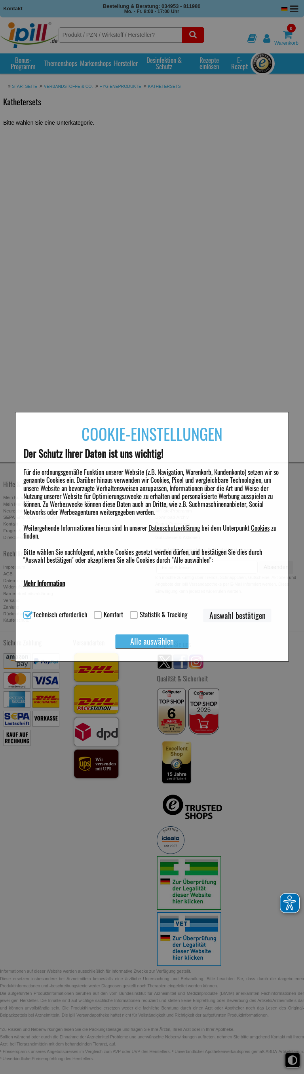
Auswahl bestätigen (237, 615)
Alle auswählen (152, 641)
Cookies (260, 528)
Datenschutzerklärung (174, 528)
